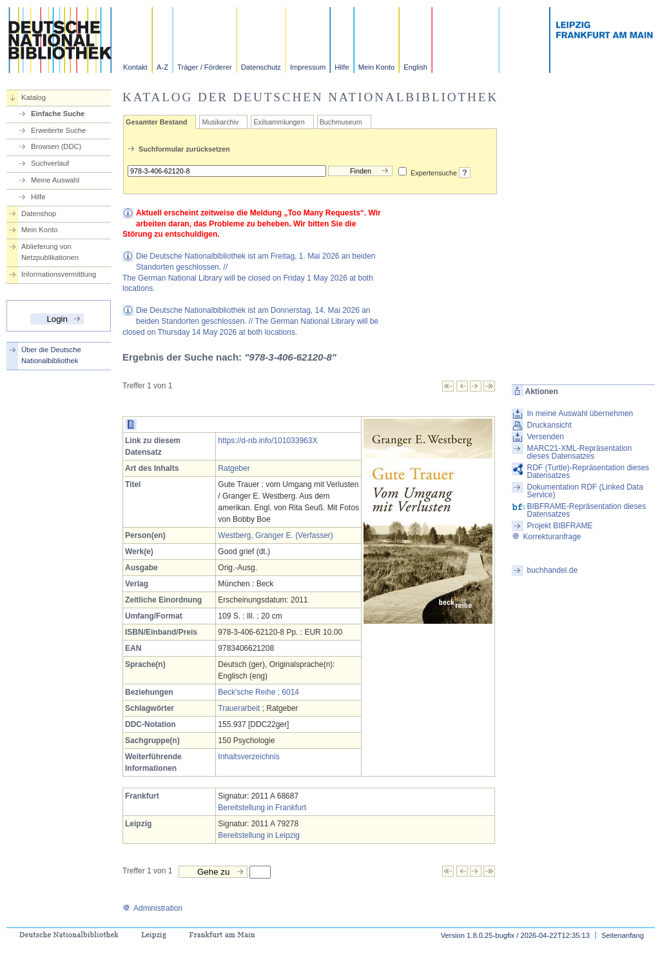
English (415, 67)
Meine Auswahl (55, 180)
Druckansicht (549, 425)
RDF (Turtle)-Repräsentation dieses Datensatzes (588, 471)
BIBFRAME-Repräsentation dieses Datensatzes (586, 510)
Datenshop (38, 213)
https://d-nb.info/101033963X (267, 440)
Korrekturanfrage (546, 536)
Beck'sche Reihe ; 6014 (258, 692)
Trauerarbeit (239, 708)
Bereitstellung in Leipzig (259, 835)
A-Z (162, 67)
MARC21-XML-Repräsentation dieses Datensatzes (579, 452)
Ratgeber (233, 468)
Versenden (545, 436)
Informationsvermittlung (58, 274)
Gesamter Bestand (156, 122)
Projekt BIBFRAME (559, 525)
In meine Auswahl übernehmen (580, 413)
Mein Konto (376, 67)
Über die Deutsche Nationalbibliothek (51, 355)
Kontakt (135, 67)
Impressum (307, 67)
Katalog (33, 97)
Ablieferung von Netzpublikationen (50, 252)
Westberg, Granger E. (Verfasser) (275, 535)
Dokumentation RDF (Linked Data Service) (585, 490)
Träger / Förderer (204, 67)
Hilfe (342, 67)
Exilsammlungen (278, 122)
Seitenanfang (622, 935)
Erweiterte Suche (58, 130)
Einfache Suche (57, 113)
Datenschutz (261, 67)
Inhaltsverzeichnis (248, 756)
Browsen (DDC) (56, 146)
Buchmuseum (341, 122)
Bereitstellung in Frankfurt (262, 807)
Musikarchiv (220, 122)
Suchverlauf (50, 163)
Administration (152, 908)
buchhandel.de (552, 570)
